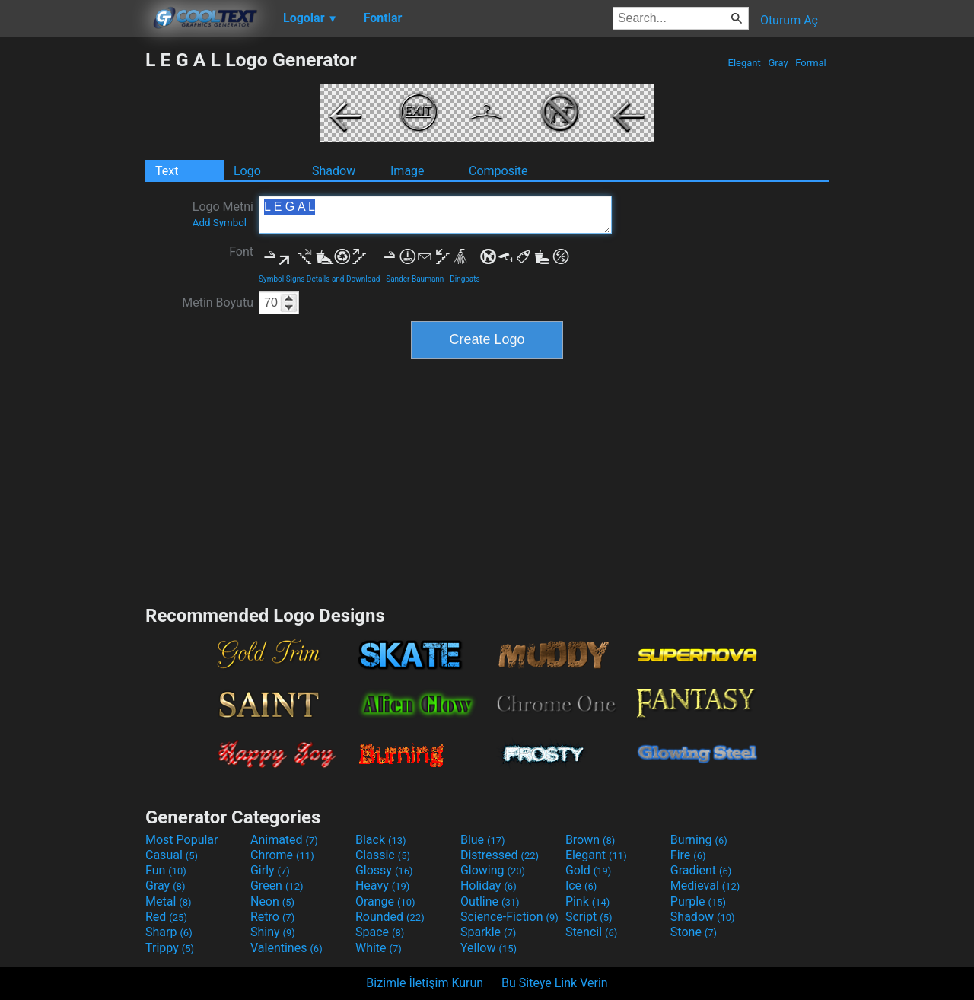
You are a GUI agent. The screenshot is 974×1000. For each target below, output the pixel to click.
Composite (498, 171)
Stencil (591, 932)
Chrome (282, 855)
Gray (778, 62)
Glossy (384, 870)
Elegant (744, 62)
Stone (693, 932)
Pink (587, 901)
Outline (490, 901)
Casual (171, 855)
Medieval (705, 885)
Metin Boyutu (217, 302)
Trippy (169, 948)
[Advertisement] (72, 277)
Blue (482, 840)
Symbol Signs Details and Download (319, 279)
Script (589, 916)
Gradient (700, 870)
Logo (247, 171)
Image (407, 171)
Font (241, 251)
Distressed (499, 855)
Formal (811, 62)
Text (166, 171)
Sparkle (488, 932)
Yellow (488, 948)
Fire (688, 855)
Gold (588, 870)
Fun (165, 870)
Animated (284, 840)
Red (166, 916)
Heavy (382, 885)
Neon (272, 901)
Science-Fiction (509, 916)
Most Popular (181, 840)
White (378, 948)
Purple (698, 901)
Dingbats (465, 279)
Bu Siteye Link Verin (554, 983)
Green (277, 885)
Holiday (488, 885)
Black (380, 840)
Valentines (286, 948)
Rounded (390, 916)
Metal (168, 901)
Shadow (333, 171)
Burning (698, 840)
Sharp (169, 932)
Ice (581, 885)
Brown (590, 840)
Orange (385, 901)
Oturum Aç (789, 20)
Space (379, 932)
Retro (272, 916)
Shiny (272, 932)
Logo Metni (223, 213)
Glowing (492, 870)
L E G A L (435, 215)
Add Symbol (220, 222)
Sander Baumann (415, 279)
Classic (382, 855)
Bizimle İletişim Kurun (424, 983)
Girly (270, 870)
